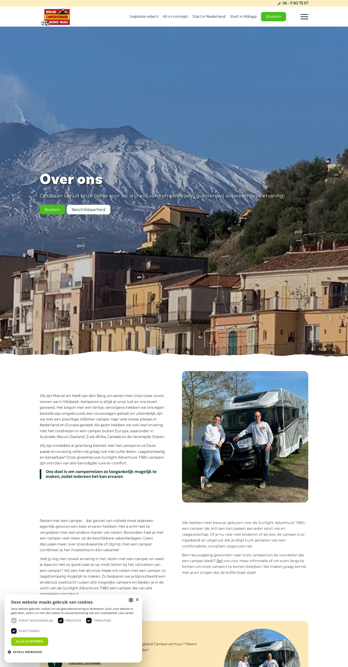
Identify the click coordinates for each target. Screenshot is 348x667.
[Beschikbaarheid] (88, 210)
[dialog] (73, 629)
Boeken (273, 16)
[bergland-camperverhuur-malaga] (57, 17)
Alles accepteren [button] (29, 641)
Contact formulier (85, 662)
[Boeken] (52, 210)
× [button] (137, 600)
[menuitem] (303, 17)
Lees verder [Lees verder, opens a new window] (126, 613)
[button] (26, 652)
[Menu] (303, 17)
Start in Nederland (208, 16)
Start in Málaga (243, 16)
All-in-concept (175, 16)
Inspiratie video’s (144, 16)
